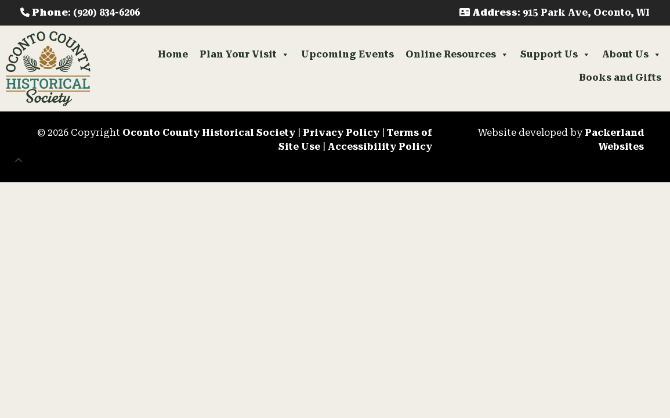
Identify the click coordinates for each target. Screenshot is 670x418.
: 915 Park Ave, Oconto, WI (554, 12)
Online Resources (457, 54)
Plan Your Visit (244, 54)
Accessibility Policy (380, 146)
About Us (631, 54)
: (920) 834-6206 (80, 12)
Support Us (555, 54)
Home (173, 54)
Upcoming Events (347, 54)
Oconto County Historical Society (208, 132)
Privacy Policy (341, 132)
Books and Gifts (620, 77)
